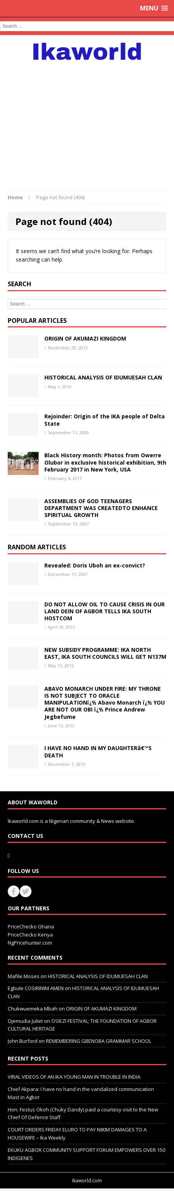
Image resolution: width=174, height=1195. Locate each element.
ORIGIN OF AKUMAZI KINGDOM (85, 338)
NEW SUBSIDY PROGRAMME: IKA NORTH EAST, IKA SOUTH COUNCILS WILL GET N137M (105, 653)
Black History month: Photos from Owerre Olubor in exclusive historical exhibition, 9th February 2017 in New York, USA (105, 462)
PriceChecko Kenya (30, 934)
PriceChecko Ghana (31, 926)
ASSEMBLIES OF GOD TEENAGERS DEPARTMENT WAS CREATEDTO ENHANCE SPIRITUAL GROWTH (101, 508)
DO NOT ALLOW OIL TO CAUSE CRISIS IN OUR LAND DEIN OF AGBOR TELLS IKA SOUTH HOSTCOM (104, 611)
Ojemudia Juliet (25, 1020)
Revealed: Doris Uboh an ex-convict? (94, 565)
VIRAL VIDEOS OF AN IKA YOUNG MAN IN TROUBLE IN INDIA (74, 1076)
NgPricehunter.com (30, 942)
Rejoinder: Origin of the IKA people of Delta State (104, 420)
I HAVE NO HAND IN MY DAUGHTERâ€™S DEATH (98, 751)
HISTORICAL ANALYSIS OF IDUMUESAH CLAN (103, 377)
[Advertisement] (87, 122)
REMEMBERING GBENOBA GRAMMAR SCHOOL (98, 1040)
